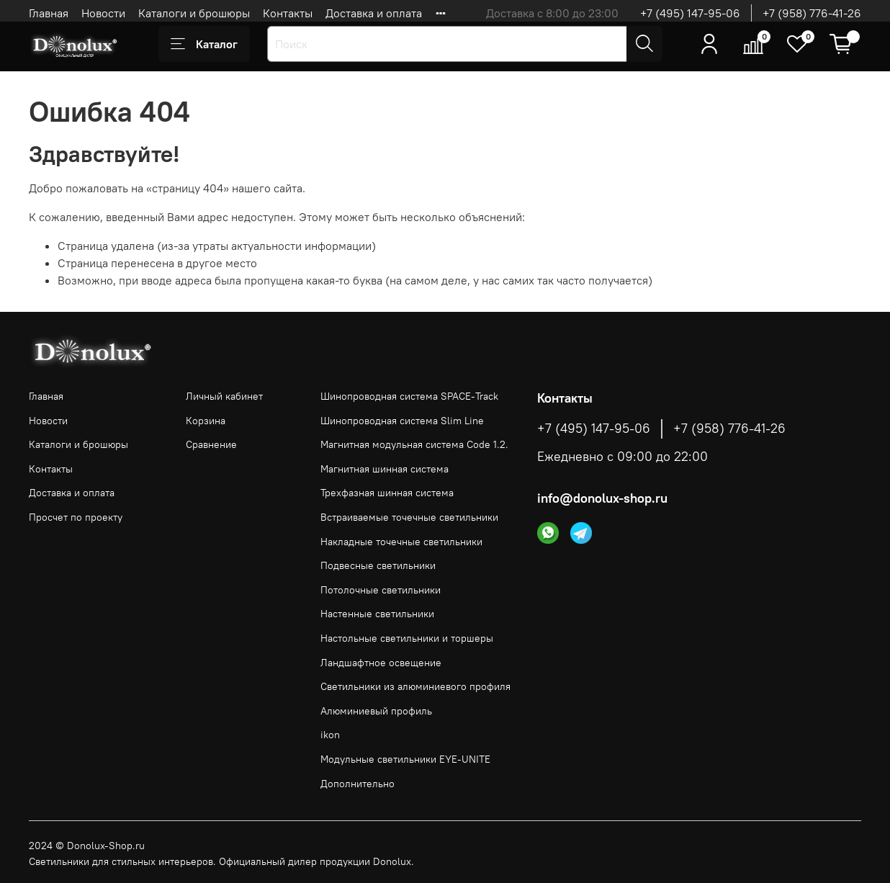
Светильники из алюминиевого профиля (415, 686)
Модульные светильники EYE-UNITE (405, 759)
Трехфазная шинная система (387, 492)
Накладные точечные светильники (401, 541)
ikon (330, 734)
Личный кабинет (224, 396)
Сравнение (211, 444)
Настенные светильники (377, 613)
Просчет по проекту (75, 517)
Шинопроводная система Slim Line (402, 420)
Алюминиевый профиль (376, 710)
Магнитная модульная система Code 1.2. (414, 444)
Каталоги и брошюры (194, 13)
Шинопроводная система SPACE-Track (409, 396)
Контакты (288, 13)
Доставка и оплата (373, 13)
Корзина (205, 420)
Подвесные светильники (378, 565)
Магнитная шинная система (384, 468)
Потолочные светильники (380, 589)
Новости (103, 13)
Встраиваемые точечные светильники (409, 517)
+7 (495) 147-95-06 (690, 13)
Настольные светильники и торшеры (406, 638)
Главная (48, 13)
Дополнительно (357, 783)
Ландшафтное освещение (380, 662)
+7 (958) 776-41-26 (812, 13)
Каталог (204, 44)
